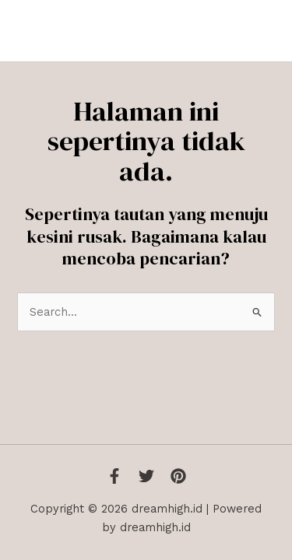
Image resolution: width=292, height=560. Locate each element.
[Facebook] (114, 476)
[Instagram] (178, 476)
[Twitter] (146, 476)
